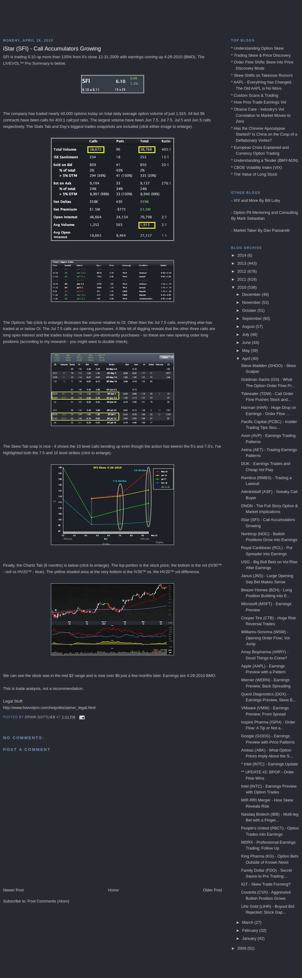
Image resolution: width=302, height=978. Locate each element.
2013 (242, 263)
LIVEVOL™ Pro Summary (26, 63)
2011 (242, 279)
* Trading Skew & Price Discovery (261, 55)
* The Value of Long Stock (254, 174)
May (246, 350)
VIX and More (246, 200)
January (250, 938)
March (248, 922)
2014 (242, 255)
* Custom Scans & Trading (254, 95)
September (252, 318)
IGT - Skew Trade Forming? (265, 884)
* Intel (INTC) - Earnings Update (269, 764)
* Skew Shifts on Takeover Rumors (262, 75)
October (250, 310)
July (246, 334)
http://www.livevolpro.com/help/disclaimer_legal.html (49, 707)
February (250, 930)
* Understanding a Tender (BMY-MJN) (264, 160)
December (252, 294)
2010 (242, 287)
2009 (242, 948)
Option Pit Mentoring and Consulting (266, 212)
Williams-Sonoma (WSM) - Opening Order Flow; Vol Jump (265, 638)
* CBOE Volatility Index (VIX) (256, 167)
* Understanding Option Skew (257, 48)
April (246, 358)
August (249, 326)
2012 (242, 271)
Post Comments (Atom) (48, 901)
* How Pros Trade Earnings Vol (258, 102)
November (252, 302)
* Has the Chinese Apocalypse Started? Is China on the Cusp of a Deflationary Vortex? (264, 134)
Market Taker (245, 230)
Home (113, 890)
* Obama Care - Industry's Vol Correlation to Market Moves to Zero (261, 115)
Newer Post (13, 890)
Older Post (212, 890)
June (247, 342)
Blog (151, 21)
